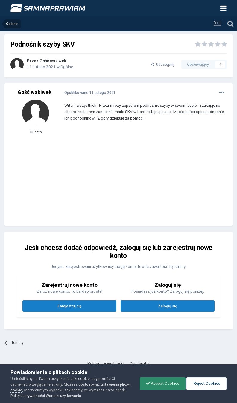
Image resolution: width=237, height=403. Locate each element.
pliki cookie (80, 378)
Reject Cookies (206, 383)
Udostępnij (162, 64)
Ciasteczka (139, 363)
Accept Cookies (162, 383)
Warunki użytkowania (63, 395)
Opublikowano (90, 92)
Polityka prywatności (105, 363)
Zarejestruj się (69, 306)
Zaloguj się (167, 306)
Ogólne (66, 67)
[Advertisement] (134, 178)
